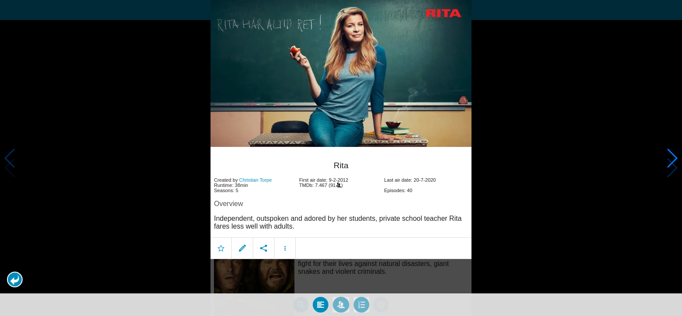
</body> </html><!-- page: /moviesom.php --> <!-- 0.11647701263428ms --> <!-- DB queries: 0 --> (341, 158)
